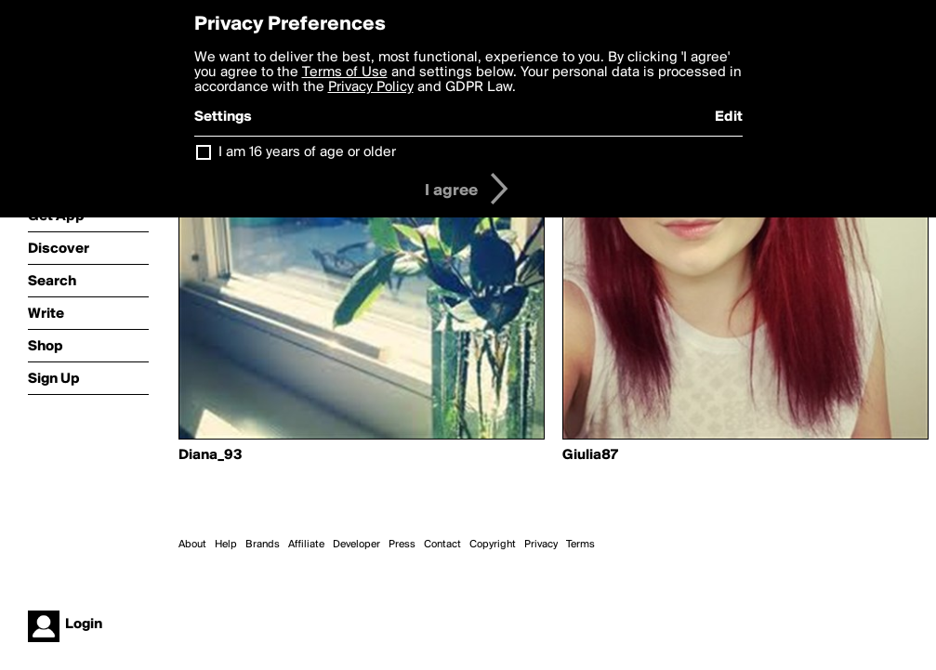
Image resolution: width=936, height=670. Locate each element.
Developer (356, 544)
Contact (442, 544)
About (192, 544)
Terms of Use (345, 72)
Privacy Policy (371, 87)
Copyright (492, 544)
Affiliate (306, 544)
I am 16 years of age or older (307, 152)
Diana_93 (210, 455)
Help (226, 544)
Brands (262, 544)
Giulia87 (590, 455)
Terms (580, 544)
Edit (729, 117)
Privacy (541, 544)
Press (402, 544)
